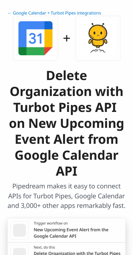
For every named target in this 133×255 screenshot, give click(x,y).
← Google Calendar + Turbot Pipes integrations (54, 13)
